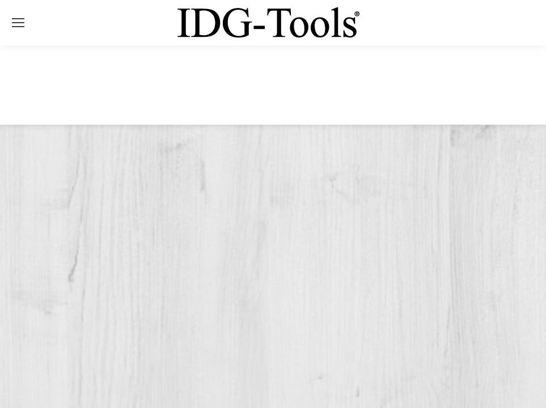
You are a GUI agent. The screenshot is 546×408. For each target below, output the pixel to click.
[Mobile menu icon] (18, 22)
